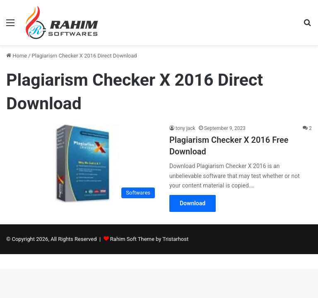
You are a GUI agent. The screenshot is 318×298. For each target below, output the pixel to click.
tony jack (185, 128)
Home (16, 56)
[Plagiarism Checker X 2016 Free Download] (82, 163)
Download (192, 203)
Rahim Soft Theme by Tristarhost (149, 239)
